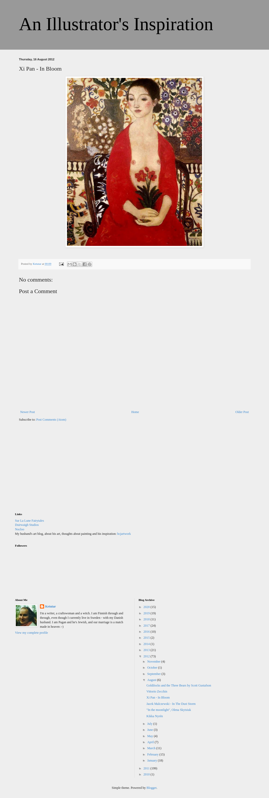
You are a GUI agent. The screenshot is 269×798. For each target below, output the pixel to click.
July (150, 724)
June (150, 730)
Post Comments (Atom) (51, 419)
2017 (147, 625)
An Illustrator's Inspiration (116, 24)
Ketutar (50, 606)
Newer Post (27, 412)
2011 (147, 768)
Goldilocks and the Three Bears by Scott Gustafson (178, 685)
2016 (147, 631)
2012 (147, 656)
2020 (147, 607)
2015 (147, 638)
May (150, 736)
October (152, 667)
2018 (147, 619)
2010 (147, 774)
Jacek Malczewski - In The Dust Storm (170, 704)
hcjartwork (124, 534)
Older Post (242, 412)
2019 (147, 613)
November (154, 661)
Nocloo (19, 529)
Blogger (152, 788)
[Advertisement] (54, 470)
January (152, 760)
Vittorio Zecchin (156, 691)
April (150, 742)
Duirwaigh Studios (27, 525)
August (152, 680)
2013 (147, 650)
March (151, 748)
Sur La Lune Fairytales (29, 520)
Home (135, 412)
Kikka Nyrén (154, 716)
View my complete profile (31, 633)
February (153, 754)
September (154, 674)
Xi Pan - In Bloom (158, 697)
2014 (147, 644)
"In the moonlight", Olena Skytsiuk (168, 710)
